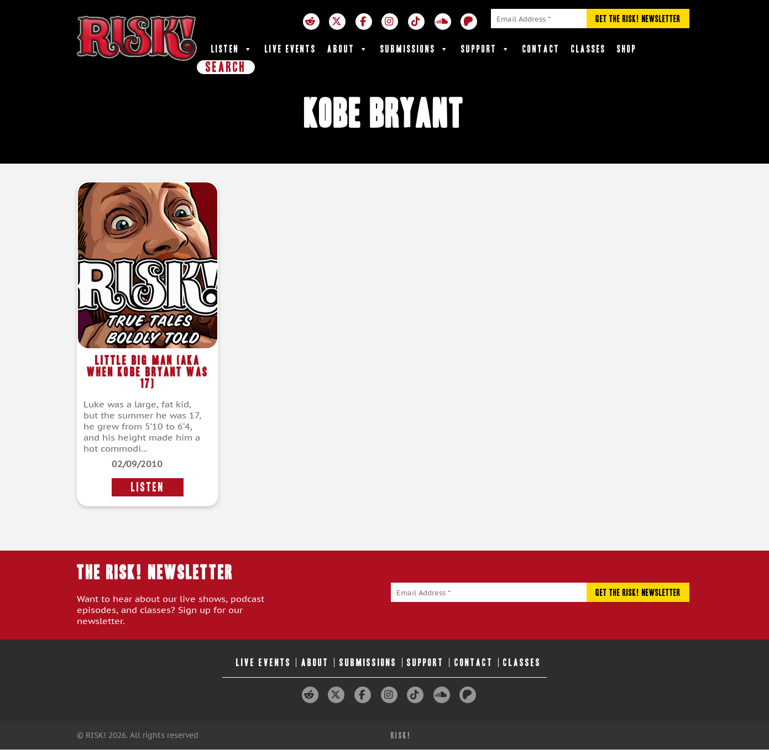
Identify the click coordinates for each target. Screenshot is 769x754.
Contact (541, 49)
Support (486, 49)
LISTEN (147, 487)
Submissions (415, 49)
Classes (588, 49)
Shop (627, 49)
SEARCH (226, 67)
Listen (232, 49)
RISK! (401, 735)
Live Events (290, 49)
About (348, 49)
